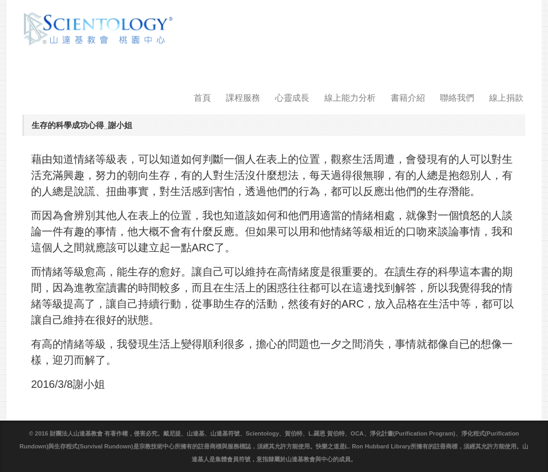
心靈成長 (292, 97)
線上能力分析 (350, 97)
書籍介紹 (408, 97)
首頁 (202, 97)
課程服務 (243, 97)
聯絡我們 (457, 97)
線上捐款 (506, 97)
